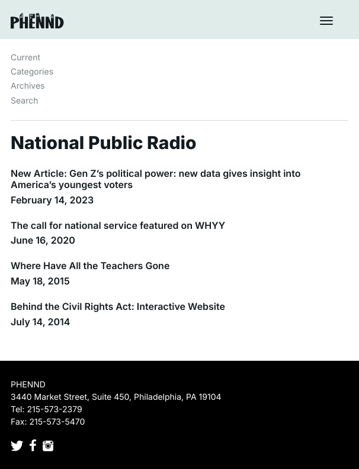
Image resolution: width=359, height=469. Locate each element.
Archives (28, 86)
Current (25, 58)
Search (24, 101)
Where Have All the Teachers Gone (90, 265)
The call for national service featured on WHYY (118, 225)
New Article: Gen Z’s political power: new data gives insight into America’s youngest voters (155, 178)
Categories (32, 72)
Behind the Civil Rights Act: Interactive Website (118, 306)
